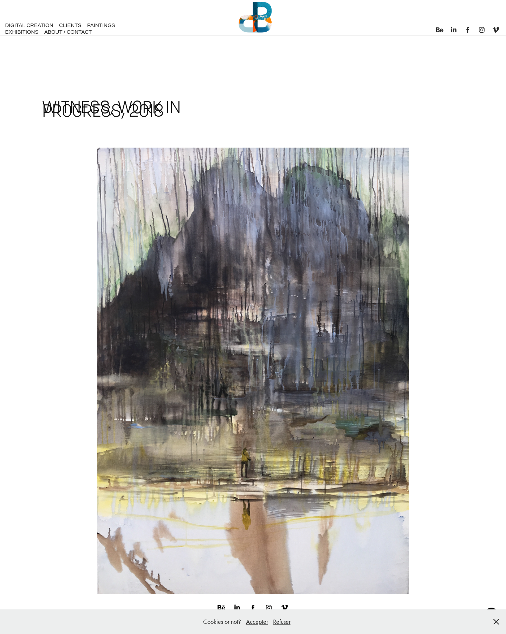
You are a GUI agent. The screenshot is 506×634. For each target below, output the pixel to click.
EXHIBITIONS (21, 32)
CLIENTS (70, 25)
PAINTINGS (101, 25)
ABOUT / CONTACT (68, 32)
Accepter (257, 622)
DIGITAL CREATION (29, 25)
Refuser (282, 622)
